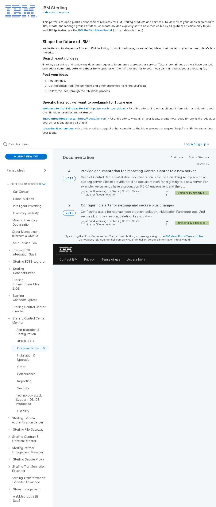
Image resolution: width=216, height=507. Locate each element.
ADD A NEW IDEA (26, 156)
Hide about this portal (56, 12)
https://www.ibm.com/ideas (107, 108)
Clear (42, 184)
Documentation (106, 194)
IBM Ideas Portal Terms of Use (184, 236)
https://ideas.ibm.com (92, 118)
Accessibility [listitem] (136, 259)
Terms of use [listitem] (110, 259)
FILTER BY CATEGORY (22, 184)
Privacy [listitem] (89, 259)
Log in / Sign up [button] (196, 144)
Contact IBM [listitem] (68, 259)
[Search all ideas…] (28, 144)
